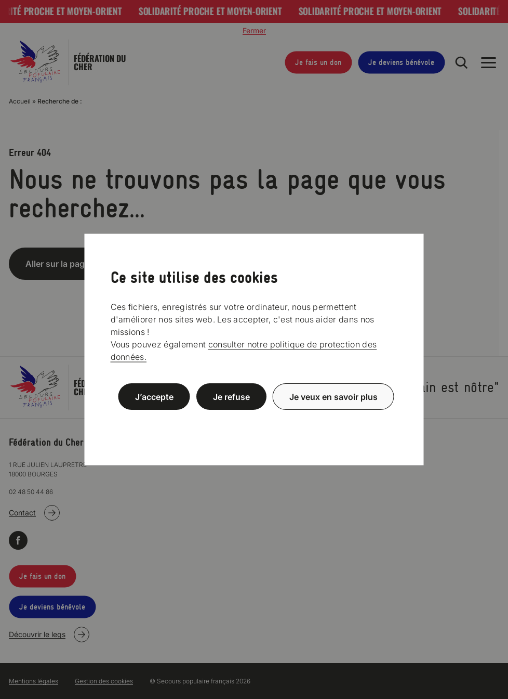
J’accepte (154, 397)
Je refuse (231, 397)
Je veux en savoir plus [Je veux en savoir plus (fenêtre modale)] (333, 397)
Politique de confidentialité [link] (254, 421)
